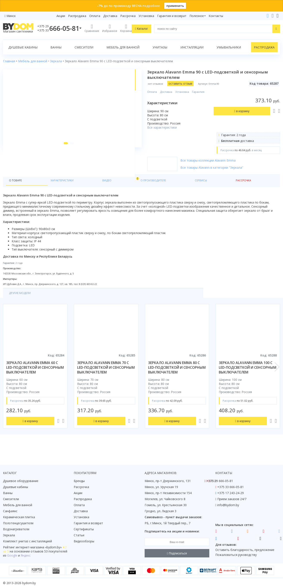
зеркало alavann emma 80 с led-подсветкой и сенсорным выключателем (177, 380)
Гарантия (211, 92)
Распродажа (77, 16)
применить (175, 6)
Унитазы (160, 47)
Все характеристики (174, 127)
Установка (146, 16)
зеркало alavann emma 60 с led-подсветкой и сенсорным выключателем (35, 380)
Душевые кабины (23, 47)
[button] (58, 173)
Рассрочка (128, 16)
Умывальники (229, 47)
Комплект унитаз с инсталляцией (27, 541)
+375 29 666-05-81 (219, 481)
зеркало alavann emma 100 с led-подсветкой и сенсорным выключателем (247, 380)
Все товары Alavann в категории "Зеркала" (224, 167)
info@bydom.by (228, 505)
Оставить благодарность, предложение (244, 550)
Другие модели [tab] (22, 305)
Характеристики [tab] (44, 192)
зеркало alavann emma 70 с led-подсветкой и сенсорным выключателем (106, 380)
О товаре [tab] (16, 192)
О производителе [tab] (96, 192)
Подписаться (177, 553)
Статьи (79, 535)
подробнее (151, 6)
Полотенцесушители (18, 523)
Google (12, 555)
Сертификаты (84, 529)
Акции (60, 16)
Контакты (216, 16)
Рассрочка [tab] (147, 192)
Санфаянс (10, 511)
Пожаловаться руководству (236, 555)
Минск (11, 16)
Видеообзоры (84, 541)
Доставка (110, 16)
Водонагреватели (16, 529)
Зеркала (9, 535)
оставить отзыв (193, 83)
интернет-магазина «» (39, 547)
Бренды (79, 481)
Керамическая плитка (19, 517)
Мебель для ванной (122, 47)
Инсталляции (191, 47)
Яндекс (26, 555)
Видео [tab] (71, 191)
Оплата (94, 16)
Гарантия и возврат (171, 16)
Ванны (55, 47)
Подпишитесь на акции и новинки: (172, 531)
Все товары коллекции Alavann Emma (220, 160)
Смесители (84, 47)
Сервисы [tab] (124, 192)
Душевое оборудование (20, 481)
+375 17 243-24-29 (230, 493)
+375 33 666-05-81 (230, 487)
